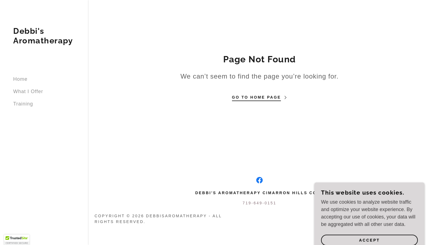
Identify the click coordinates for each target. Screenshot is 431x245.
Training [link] (23, 104)
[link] (43, 41)
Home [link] (20, 79)
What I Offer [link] (28, 91)
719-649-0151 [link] (259, 203)
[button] (16, 240)
